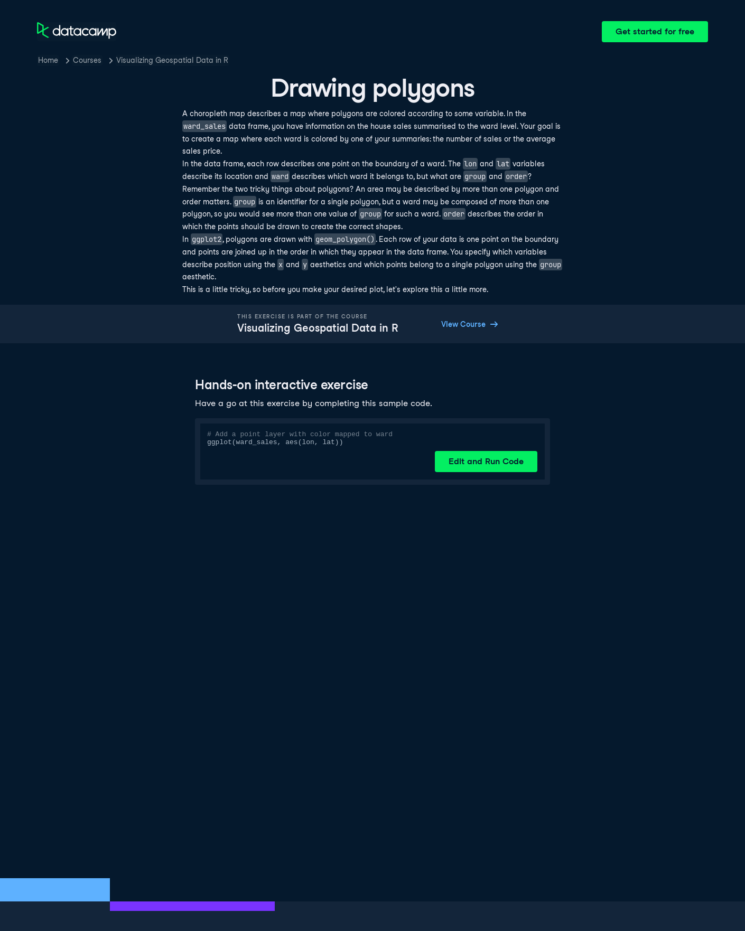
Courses (87, 60)
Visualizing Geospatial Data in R (172, 60)
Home (48, 60)
